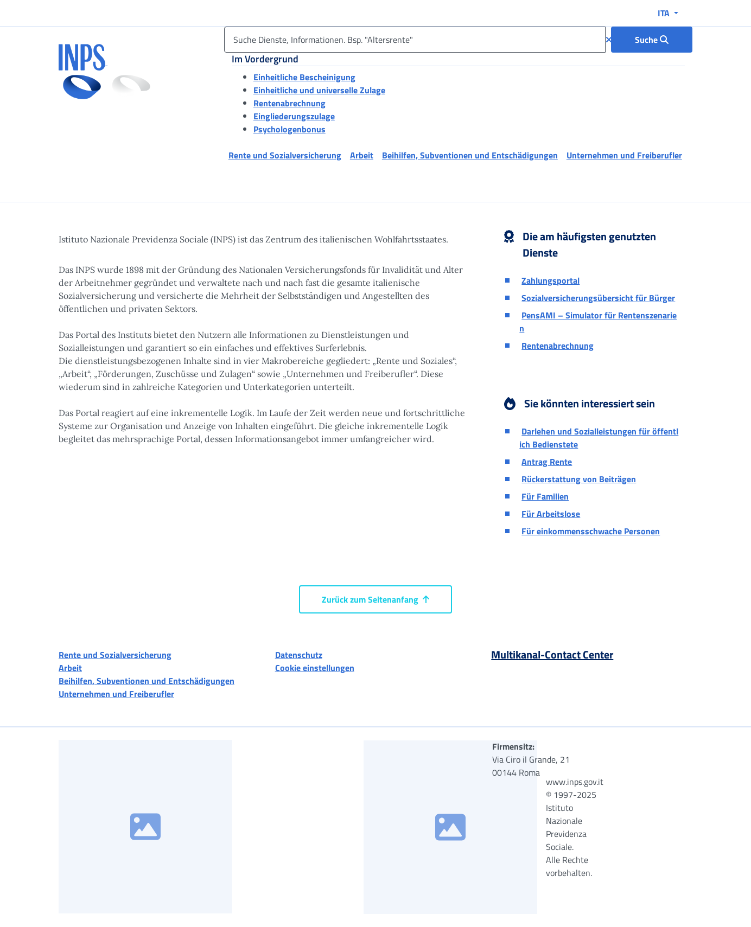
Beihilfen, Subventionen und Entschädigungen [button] (470, 155)
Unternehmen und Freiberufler (116, 693)
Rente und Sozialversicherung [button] (284, 155)
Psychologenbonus (289, 129)
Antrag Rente (546, 461)
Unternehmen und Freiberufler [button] (624, 155)
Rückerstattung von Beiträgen (578, 478)
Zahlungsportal (550, 280)
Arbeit (70, 667)
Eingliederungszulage (294, 116)
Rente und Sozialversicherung (115, 654)
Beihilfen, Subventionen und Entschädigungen (146, 680)
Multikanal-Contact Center (552, 654)
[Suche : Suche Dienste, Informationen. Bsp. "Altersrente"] (651, 40)
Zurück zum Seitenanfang (375, 599)
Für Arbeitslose (550, 513)
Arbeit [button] (361, 155)
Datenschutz (298, 654)
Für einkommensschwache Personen (590, 531)
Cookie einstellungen (314, 667)
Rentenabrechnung (289, 103)
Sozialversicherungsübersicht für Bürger (598, 297)
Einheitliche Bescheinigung (304, 77)
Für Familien (545, 496)
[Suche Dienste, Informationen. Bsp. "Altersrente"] (415, 40)
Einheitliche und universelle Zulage (319, 90)
